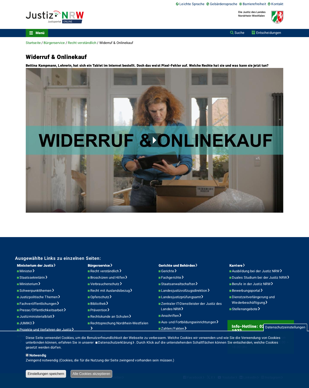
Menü (40, 33)
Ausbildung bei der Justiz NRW (255, 271)
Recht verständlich (82, 43)
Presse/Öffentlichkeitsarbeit (41, 310)
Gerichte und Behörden (177, 265)
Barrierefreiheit (254, 4)
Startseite (33, 43)
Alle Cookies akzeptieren (91, 374)
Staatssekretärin (32, 277)
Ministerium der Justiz (35, 265)
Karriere (235, 265)
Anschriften (170, 315)
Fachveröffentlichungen (38, 303)
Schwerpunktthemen (36, 290)
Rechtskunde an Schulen (109, 316)
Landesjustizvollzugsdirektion (184, 290)
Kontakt (277, 4)
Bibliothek (98, 303)
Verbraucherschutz (104, 284)
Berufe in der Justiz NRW (251, 284)
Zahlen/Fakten (172, 328)
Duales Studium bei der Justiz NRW (259, 277)
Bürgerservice (54, 43)
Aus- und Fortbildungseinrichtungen (188, 322)
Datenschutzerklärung (115, 342)
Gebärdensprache (223, 4)
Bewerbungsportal (246, 290)
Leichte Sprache (191, 4)
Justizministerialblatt (36, 316)
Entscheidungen (268, 32)
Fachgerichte (171, 277)
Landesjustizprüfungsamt (181, 297)
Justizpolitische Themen (39, 297)
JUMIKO (26, 323)
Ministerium (29, 284)
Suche (239, 32)
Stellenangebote (245, 309)
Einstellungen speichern (46, 374)
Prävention (98, 310)
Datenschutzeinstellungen (285, 327)
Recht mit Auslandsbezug (110, 290)
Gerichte (167, 271)
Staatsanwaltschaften (178, 284)
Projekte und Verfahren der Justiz (45, 329)
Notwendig (37, 355)
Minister (26, 271)
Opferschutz (99, 297)
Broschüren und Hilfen (107, 277)
